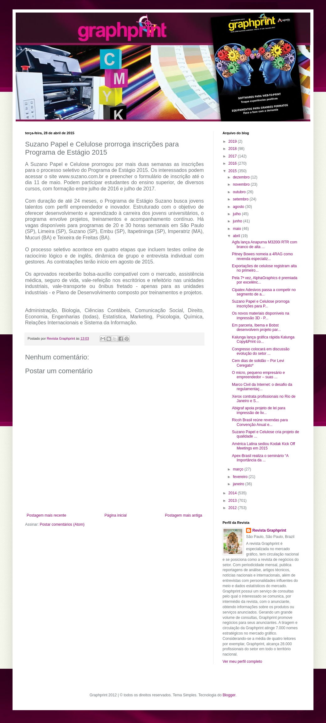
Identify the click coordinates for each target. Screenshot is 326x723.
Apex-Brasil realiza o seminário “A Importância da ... (260, 458)
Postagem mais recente (46, 515)
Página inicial (115, 515)
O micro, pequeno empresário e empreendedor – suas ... (258, 374)
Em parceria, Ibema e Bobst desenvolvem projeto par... (256, 327)
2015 (233, 171)
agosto (239, 207)
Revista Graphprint (269, 530)
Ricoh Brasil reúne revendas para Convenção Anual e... (260, 422)
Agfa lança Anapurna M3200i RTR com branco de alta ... (264, 244)
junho (238, 221)
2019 (233, 141)
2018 (233, 148)
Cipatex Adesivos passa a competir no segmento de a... (264, 292)
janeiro (239, 484)
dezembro (242, 177)
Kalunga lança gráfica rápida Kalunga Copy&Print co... (263, 339)
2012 (233, 508)
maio (237, 228)
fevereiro (241, 477)
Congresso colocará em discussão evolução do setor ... (260, 351)
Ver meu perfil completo (242, 661)
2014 (233, 493)
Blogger (229, 695)
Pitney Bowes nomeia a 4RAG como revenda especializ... (262, 256)
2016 (233, 163)
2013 (233, 500)
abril (237, 236)
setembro (241, 199)
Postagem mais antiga (183, 515)
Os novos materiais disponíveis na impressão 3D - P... (260, 315)
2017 (233, 156)
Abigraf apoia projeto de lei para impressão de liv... (258, 410)
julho (237, 214)
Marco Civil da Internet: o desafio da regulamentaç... (262, 386)
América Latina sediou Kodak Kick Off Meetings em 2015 (263, 446)
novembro (242, 184)
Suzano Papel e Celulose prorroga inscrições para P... (260, 303)
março (238, 469)
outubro (240, 192)
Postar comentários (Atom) (62, 524)
